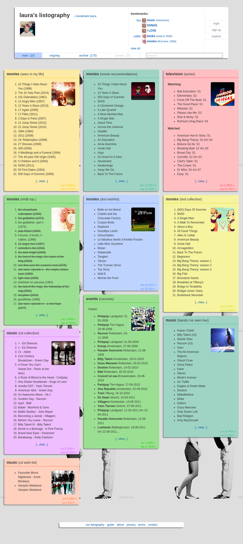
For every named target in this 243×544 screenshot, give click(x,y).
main (28, 55)
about (120, 524)
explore (216, 36)
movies (26, 74)
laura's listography (44, 15)
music (24, 333)
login (216, 23)
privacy (131, 524)
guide (110, 524)
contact (152, 524)
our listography (95, 524)
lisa (138, 20)
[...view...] (42, 181)
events (101, 299)
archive (88, 55)
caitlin (137, 36)
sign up (216, 30)
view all (135, 48)
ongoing (55, 55)
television (181, 74)
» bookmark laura (85, 16)
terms (141, 524)
